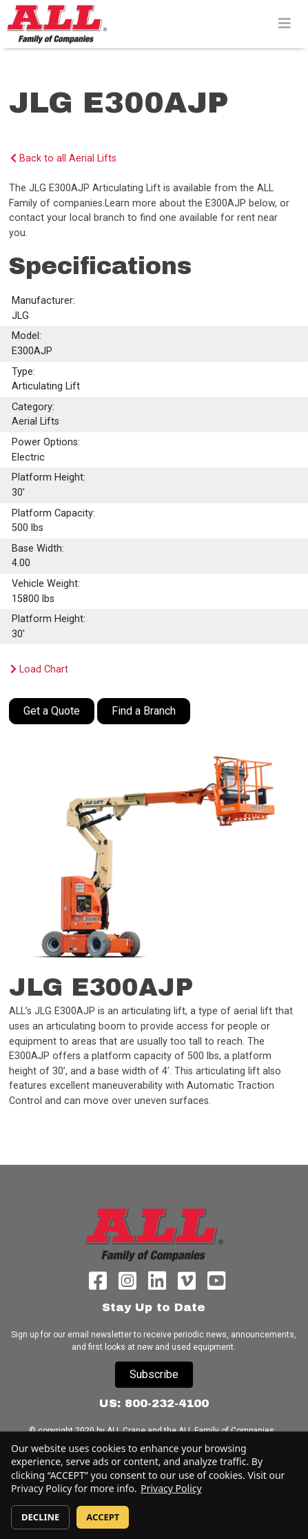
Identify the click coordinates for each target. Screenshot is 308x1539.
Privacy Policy (171, 1488)
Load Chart (39, 669)
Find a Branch (144, 710)
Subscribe (154, 1374)
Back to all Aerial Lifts (63, 158)
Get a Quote (51, 710)
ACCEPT (102, 1517)
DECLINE (40, 1517)
